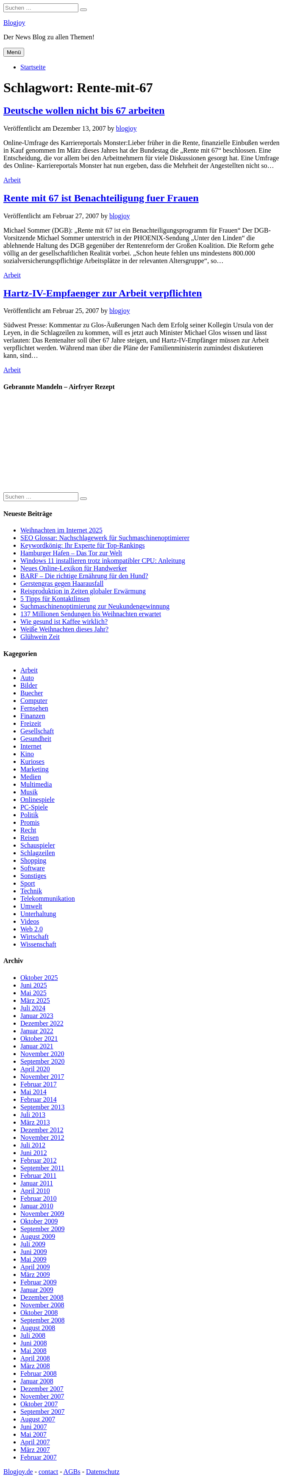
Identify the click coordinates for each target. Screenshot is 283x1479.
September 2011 (42, 1168)
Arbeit (12, 180)
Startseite (33, 67)
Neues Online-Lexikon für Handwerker (73, 568)
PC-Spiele (34, 807)
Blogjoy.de (18, 1471)
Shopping (33, 860)
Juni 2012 (33, 1152)
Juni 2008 (33, 1343)
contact (48, 1471)
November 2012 (42, 1137)
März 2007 (35, 1449)
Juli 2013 (32, 1114)
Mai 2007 (33, 1434)
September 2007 (42, 1411)
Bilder (28, 685)
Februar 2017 (38, 1084)
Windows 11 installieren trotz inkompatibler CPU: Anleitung (102, 560)
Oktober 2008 (39, 1312)
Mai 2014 (33, 1091)
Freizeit (30, 723)
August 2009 (37, 1236)
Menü (14, 52)
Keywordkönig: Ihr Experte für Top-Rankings (82, 545)
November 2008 (42, 1305)
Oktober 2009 (39, 1221)
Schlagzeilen (37, 852)
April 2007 (35, 1442)
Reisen (29, 837)
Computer (33, 700)
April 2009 (35, 1266)
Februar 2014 (38, 1099)
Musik (29, 792)
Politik (29, 814)
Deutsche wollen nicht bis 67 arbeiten (84, 110)
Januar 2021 (36, 1046)
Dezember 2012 (42, 1129)
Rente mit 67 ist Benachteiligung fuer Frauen (101, 197)
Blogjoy (14, 22)
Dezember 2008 (42, 1297)
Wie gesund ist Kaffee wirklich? (64, 621)
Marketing (34, 769)
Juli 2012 (32, 1145)
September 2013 (42, 1107)
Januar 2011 (36, 1183)
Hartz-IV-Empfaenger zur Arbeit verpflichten (102, 293)
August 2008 (37, 1327)
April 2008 (35, 1358)
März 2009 (35, 1274)
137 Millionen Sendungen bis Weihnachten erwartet (90, 613)
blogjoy (126, 128)
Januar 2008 (36, 1381)
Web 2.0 (31, 929)
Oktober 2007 (39, 1404)
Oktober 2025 (39, 977)
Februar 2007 (38, 1457)
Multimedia (36, 784)
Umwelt (31, 906)
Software (32, 868)
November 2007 (42, 1396)
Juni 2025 (33, 985)
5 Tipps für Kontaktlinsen (55, 598)
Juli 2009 (32, 1244)
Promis (29, 822)
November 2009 (42, 1213)
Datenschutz (102, 1471)
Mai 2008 (33, 1350)
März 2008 (35, 1365)
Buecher (31, 693)
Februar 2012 (38, 1160)
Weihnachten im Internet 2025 (61, 530)
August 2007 (37, 1419)
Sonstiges (33, 875)
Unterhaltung (38, 913)
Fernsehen (34, 708)
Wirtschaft (34, 936)
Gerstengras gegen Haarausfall (61, 583)
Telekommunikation (47, 898)
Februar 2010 (38, 1198)
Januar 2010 (36, 1206)
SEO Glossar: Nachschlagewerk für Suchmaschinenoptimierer (104, 537)
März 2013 (35, 1122)
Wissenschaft (38, 944)
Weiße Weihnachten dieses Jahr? (64, 629)
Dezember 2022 (42, 1023)
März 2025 (35, 1000)
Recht (28, 830)
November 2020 (42, 1053)
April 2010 (35, 1190)
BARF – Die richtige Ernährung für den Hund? (84, 575)
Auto (27, 677)
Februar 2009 (38, 1282)
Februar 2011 (38, 1175)
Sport (27, 883)
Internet (31, 746)
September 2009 (42, 1228)
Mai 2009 (33, 1259)
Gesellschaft (37, 731)
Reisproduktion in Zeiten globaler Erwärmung (83, 591)
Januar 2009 (36, 1289)
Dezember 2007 (42, 1388)
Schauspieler (37, 845)
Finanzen (32, 715)
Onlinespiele (37, 799)
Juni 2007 (33, 1426)
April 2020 (35, 1069)
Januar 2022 (36, 1030)
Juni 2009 (33, 1251)
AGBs (72, 1471)
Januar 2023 (36, 1015)
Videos (29, 921)
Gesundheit (35, 738)
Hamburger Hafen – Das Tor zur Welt (71, 553)
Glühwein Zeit (40, 636)
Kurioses (32, 761)
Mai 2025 (33, 992)
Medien (30, 776)
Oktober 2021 (39, 1038)
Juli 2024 (32, 1008)
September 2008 (42, 1320)
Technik (31, 891)
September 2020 (42, 1061)
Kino (27, 753)
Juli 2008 (32, 1335)
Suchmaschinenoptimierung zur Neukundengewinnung (94, 606)
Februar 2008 (38, 1373)
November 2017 (42, 1076)
